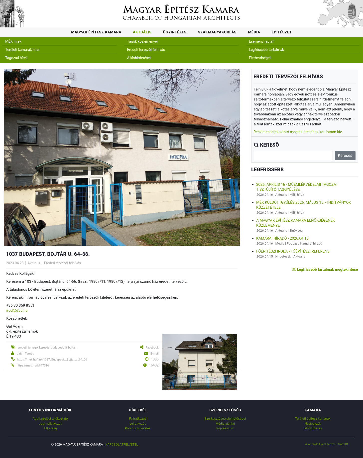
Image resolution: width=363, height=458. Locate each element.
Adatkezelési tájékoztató (50, 418)
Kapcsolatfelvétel (121, 444)
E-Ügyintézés (312, 428)
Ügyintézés (174, 32)
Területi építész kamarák (312, 418)
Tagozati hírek (16, 58)
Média (254, 32)
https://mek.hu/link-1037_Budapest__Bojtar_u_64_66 (52, 359)
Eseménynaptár (261, 41)
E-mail (154, 353)
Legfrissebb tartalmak (266, 50)
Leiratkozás (137, 423)
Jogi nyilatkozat (50, 423)
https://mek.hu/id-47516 (32, 365)
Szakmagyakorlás (217, 32)
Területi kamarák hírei (22, 50)
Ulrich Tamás (25, 353)
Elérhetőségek (260, 58)
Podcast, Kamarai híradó (304, 243)
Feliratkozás (137, 418)
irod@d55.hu (16, 310)
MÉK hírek (13, 41)
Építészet (282, 32)
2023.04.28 (14, 263)
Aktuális (142, 32)
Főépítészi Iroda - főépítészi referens (293, 251)
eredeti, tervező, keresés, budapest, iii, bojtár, (46, 347)
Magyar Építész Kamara (96, 32)
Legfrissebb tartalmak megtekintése (325, 269)
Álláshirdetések (139, 58)
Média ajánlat (225, 423)
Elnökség (296, 230)
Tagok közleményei (142, 41)
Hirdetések (283, 256)
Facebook (152, 347)
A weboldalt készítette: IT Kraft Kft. (327, 444)
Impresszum (225, 428)
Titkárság (50, 428)
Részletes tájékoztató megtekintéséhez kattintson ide (297, 132)
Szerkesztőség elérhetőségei (225, 418)
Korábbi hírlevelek (137, 428)
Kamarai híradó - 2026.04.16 (282, 238)
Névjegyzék (313, 423)
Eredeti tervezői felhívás (146, 50)
